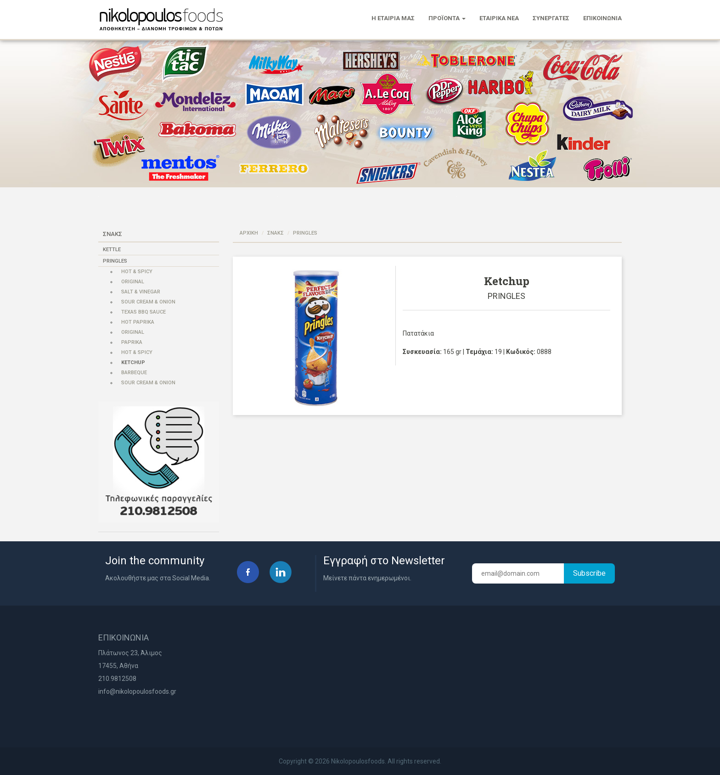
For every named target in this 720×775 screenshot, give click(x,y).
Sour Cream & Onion (148, 302)
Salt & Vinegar (140, 292)
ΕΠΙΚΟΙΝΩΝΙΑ (602, 18)
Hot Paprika (137, 322)
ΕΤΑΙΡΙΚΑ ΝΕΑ (499, 18)
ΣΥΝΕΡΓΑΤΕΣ (551, 18)
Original (132, 282)
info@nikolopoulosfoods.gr (137, 691)
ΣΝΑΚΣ (275, 233)
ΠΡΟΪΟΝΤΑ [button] (447, 18)
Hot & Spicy (136, 272)
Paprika (131, 342)
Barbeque (134, 373)
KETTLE (112, 250)
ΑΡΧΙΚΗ (249, 233)
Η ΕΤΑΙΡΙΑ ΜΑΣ (393, 18)
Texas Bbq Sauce (143, 312)
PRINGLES (115, 261)
